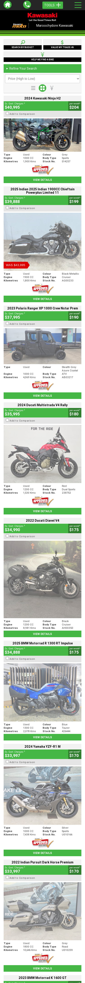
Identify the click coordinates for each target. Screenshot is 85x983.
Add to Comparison (22, 114)
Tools (52, 5)
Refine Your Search (21, 68)
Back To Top (42, 865)
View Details (42, 180)
